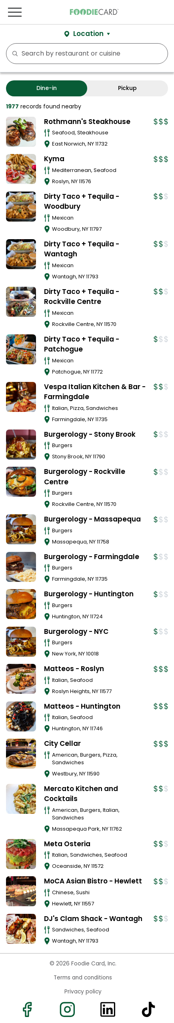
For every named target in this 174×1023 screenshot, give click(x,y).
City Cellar (62, 743)
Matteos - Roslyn (74, 668)
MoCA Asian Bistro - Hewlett (93, 881)
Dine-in (46, 88)
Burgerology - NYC (76, 631)
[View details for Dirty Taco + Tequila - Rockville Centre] (21, 302)
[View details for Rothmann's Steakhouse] (21, 132)
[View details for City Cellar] (21, 754)
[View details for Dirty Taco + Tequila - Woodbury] (21, 207)
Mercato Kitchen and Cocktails (81, 794)
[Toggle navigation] (15, 12)
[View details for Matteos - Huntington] (21, 716)
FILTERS (159, 54)
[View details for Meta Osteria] (21, 854)
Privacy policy (83, 991)
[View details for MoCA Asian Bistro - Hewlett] (21, 891)
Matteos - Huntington (82, 706)
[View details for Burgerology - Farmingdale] (21, 567)
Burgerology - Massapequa (92, 519)
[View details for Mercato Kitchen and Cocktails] (21, 799)
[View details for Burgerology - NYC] (21, 642)
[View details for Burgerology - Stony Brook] (21, 445)
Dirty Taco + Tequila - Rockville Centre (81, 297)
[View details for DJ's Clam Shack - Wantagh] (21, 929)
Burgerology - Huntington (89, 594)
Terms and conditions (83, 977)
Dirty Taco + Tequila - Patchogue (81, 344)
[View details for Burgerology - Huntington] (21, 604)
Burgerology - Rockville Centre (84, 477)
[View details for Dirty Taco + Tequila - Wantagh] (21, 254)
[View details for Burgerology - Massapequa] (21, 529)
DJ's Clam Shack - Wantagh (93, 918)
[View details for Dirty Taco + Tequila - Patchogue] (21, 349)
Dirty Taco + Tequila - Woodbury (81, 202)
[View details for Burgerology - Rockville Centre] (21, 482)
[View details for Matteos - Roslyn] (21, 679)
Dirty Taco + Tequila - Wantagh (81, 249)
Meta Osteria (67, 844)
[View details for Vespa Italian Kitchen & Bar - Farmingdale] (21, 397)
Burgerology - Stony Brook (90, 434)
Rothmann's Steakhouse (87, 121)
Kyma (54, 159)
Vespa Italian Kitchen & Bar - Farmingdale (95, 392)
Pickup (127, 88)
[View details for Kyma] (21, 169)
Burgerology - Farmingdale (91, 556)
